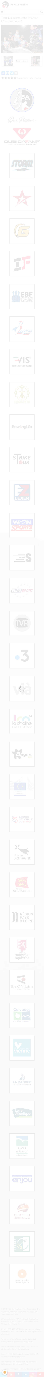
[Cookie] (4, 1372)
